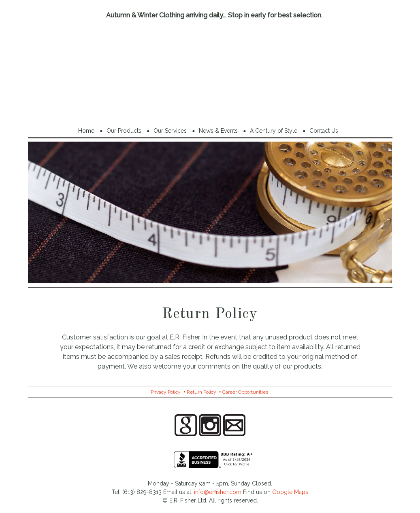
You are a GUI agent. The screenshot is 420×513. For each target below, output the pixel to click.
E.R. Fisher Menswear (210, 70)
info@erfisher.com (217, 492)
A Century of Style (273, 130)
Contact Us (323, 130)
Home (86, 130)
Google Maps (290, 492)
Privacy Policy (166, 392)
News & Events (218, 130)
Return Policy (201, 392)
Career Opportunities (245, 392)
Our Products (124, 130)
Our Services (170, 130)
